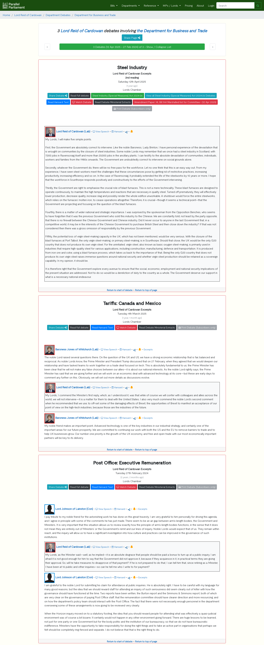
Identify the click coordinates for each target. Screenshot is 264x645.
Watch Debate (81, 102)
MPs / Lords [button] (171, 5)
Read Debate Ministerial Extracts (113, 102)
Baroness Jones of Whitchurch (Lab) (76, 349)
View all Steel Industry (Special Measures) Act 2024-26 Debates (180, 95)
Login (211, 5)
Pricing (189, 5)
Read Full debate (80, 95)
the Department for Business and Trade (172, 30)
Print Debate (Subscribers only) (132, 108)
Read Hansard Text (58, 102)
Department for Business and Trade (95, 15)
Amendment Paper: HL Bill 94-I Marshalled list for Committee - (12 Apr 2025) (175, 102)
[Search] (235, 5)
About (200, 5)
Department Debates (58, 15)
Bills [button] (113, 5)
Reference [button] (150, 5)
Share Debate (58, 95)
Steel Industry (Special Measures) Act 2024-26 (118, 95)
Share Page (132, 37)
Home (6, 15)
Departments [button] (130, 5)
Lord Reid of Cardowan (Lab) (73, 131)
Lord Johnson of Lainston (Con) (74, 508)
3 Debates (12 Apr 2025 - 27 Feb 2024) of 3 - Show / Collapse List (132, 47)
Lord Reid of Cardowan (28, 15)
